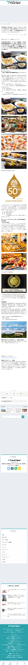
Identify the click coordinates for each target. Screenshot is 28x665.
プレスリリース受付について (10, 633)
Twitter (9, 471)
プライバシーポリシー (21, 630)
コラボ (3, 553)
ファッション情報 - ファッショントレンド (14, 643)
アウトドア (4, 546)
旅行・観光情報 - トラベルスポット (14, 647)
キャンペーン (5, 551)
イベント (4, 548)
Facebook (12, 471)
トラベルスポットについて (9, 630)
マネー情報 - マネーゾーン (21, 646)
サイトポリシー (11, 632)
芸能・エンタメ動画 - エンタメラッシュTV (14, 652)
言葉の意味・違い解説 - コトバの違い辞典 (14, 658)
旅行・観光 (4, 538)
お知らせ (4, 563)
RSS (19, 471)
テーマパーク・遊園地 (6, 543)
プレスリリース (5, 558)
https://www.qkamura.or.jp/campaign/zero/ (9, 357)
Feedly (16, 471)
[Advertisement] (14, 13)
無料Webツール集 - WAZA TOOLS (14, 657)
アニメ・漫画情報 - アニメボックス (14, 638)
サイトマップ (21, 633)
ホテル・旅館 (9, 397)
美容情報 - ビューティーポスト (14, 644)
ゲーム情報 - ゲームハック (14, 641)
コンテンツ (4, 556)
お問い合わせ (18, 632)
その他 (3, 560)
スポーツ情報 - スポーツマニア (8, 646)
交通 (3, 536)
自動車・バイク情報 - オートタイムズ (14, 649)
